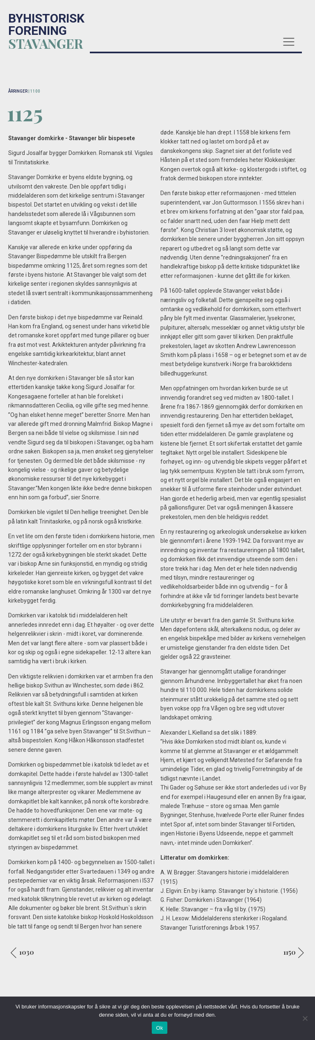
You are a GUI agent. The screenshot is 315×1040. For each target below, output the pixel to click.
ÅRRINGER (17, 91)
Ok (159, 1028)
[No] (305, 1018)
